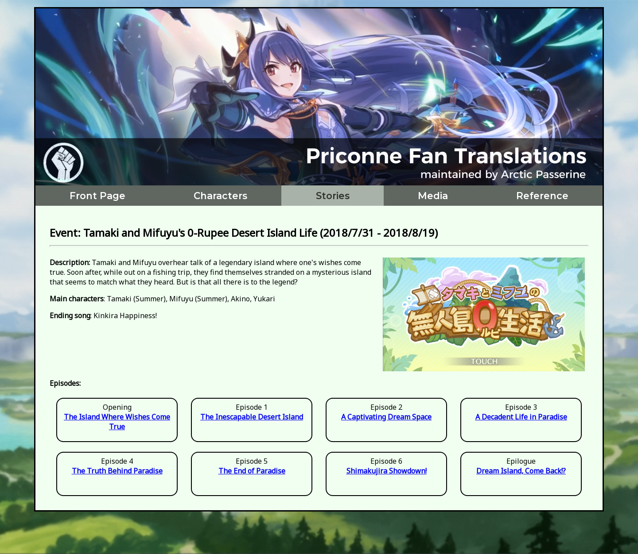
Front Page (97, 195)
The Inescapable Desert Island (251, 417)
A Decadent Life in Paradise (521, 417)
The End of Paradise (251, 471)
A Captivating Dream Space (386, 417)
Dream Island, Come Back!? (521, 471)
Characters (220, 195)
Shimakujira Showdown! (386, 471)
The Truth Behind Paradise (117, 471)
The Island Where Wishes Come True (117, 421)
